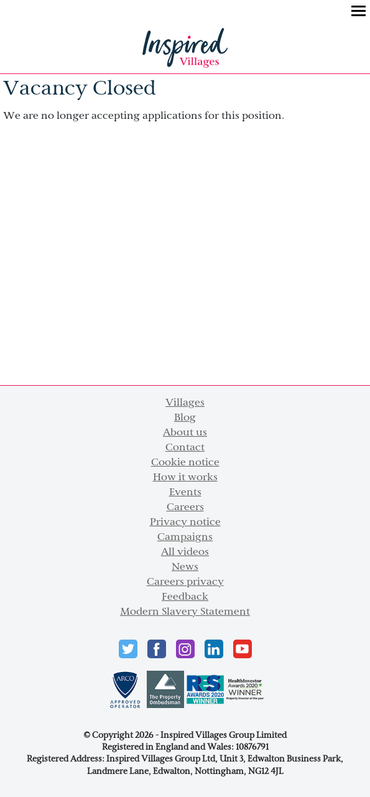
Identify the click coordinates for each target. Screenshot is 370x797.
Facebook (156, 649)
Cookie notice (185, 463)
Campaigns (185, 538)
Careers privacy (185, 582)
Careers (185, 508)
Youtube (242, 649)
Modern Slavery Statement (185, 612)
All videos (185, 552)
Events (185, 493)
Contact (185, 448)
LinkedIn (214, 649)
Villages (185, 403)
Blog (185, 418)
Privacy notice (185, 523)
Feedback (185, 597)
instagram (185, 649)
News (185, 567)
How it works (185, 478)
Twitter (128, 649)
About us (185, 433)
